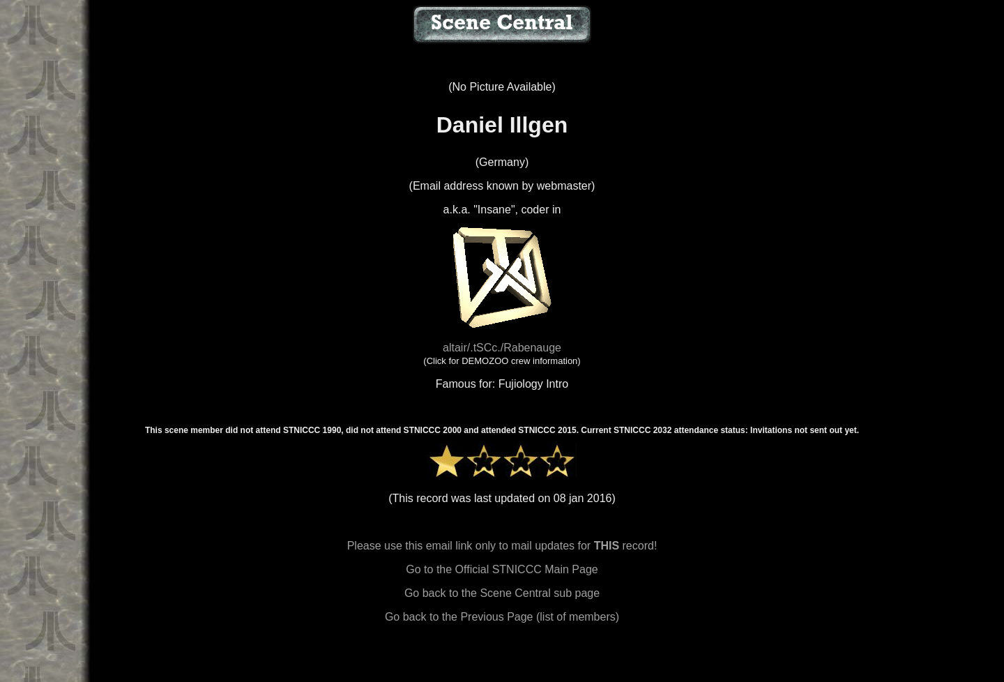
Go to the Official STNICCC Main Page (502, 569)
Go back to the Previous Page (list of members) (502, 617)
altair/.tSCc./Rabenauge (502, 348)
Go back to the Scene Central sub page (502, 593)
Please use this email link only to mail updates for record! (502, 546)
